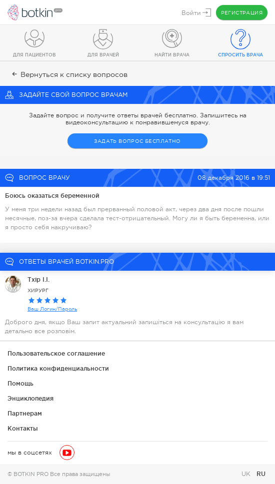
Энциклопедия (31, 398)
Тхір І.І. (39, 279)
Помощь (21, 383)
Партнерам (25, 413)
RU (261, 474)
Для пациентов (34, 54)
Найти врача (172, 54)
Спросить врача (240, 54)
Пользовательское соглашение (56, 353)
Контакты (23, 428)
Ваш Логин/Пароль (52, 309)
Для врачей (103, 54)
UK (247, 474)
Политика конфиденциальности (58, 368)
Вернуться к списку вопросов (69, 74)
